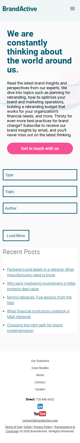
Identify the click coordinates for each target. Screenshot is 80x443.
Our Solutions (40, 361)
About (40, 375)
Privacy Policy (43, 427)
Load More (16, 235)
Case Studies (40, 368)
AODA (28, 427)
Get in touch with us (40, 148)
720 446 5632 (40, 399)
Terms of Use (13, 427)
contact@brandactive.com (40, 420)
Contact (40, 382)
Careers (40, 389)
